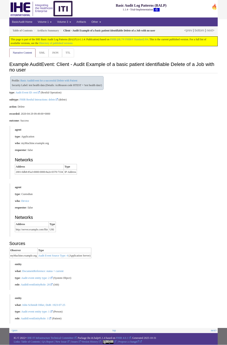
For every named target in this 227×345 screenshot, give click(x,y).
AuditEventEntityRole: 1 (35, 318)
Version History (89, 341)
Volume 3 (64, 21)
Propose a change (128, 341)
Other (96, 21)
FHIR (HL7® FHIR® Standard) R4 (129, 39)
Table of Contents (30, 341)
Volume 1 (45, 21)
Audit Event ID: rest (26, 92)
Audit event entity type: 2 (35, 278)
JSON (56, 52)
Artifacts (81, 21)
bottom (199, 30)
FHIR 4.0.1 (122, 338)
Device (25, 201)
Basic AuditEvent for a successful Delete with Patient (48, 80)
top (114, 330)
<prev (188, 30)
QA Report (47, 341)
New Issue (61, 341)
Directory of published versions (56, 43)
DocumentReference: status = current (43, 271)
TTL (69, 52)
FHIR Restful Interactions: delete (37, 99)
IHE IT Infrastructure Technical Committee (50, 338)
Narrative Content (22, 52)
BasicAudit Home (22, 21)
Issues (74, 341)
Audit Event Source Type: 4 (53, 255)
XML (42, 52)
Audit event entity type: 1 (35, 311)
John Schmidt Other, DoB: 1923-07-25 (43, 305)
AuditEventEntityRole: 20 (35, 284)
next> (210, 30)
